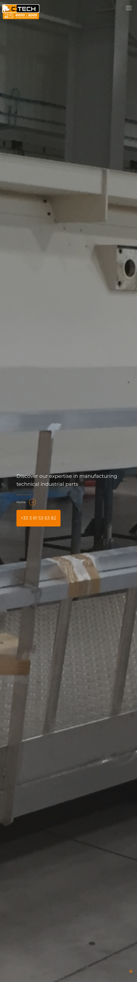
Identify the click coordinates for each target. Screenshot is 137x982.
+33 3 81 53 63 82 (38, 518)
